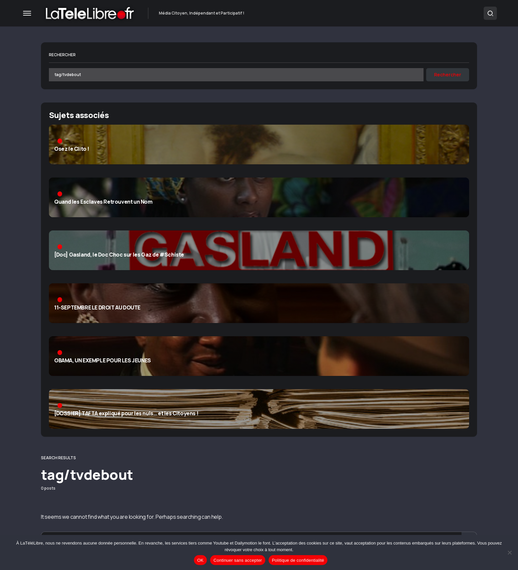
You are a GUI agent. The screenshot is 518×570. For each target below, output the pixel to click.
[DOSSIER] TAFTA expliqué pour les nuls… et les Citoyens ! (126, 414)
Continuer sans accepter (237, 560)
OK (200, 560)
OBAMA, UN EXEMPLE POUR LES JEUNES (102, 361)
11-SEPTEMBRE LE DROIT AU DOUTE (97, 308)
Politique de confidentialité (298, 560)
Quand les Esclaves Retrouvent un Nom (103, 202)
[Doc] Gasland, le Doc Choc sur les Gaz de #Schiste (119, 255)
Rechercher (62, 55)
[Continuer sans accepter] (509, 552)
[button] (27, 13)
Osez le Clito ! (71, 149)
